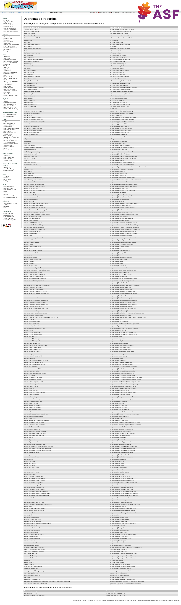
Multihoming (6, 92)
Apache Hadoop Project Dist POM (27, 12)
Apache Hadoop (104, 12)
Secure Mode (7, 43)
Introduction (6, 155)
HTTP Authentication (9, 46)
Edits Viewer (7, 69)
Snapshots (6, 67)
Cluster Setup (7, 23)
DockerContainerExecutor (10, 143)
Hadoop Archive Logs (9, 189)
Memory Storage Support (10, 95)
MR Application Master (9, 114)
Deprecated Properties (9, 219)
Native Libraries (7, 38)
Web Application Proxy (9, 132)
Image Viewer (7, 70)
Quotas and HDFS (8, 73)
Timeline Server (7, 134)
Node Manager (7, 158)
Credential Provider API (10, 47)
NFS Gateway (7, 86)
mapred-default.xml (9, 216)
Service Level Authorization (11, 44)
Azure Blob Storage (9, 169)
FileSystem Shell (8, 26)
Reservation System (9, 150)
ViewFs (5, 66)
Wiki (91, 12)
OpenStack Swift (8, 170)
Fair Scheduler (7, 126)
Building (5, 181)
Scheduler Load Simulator (10, 196)
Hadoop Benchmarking (10, 197)
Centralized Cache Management (8, 83)
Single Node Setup (8, 22)
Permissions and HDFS (10, 72)
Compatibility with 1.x (9, 104)
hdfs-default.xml (8, 215)
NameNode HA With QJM (10, 61)
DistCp (5, 191)
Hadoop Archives (8, 188)
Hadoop (12, 12)
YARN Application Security (11, 137)
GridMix (5, 193)
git (96, 12)
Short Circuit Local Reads (10, 81)
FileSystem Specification (10, 31)
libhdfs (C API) (7, 76)
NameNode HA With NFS (10, 63)
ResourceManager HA (9, 129)
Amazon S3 (6, 167)
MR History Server (8, 116)
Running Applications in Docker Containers (10, 141)
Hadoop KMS (7, 49)
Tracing (5, 51)
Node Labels (7, 131)
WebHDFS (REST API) (10, 78)
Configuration (7, 179)
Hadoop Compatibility (9, 28)
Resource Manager (8, 157)
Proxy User (6, 40)
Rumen (5, 194)
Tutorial (5, 101)
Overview (6, 20)
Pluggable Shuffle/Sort (9, 107)
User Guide (6, 58)
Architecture (6, 56)
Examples (6, 177)
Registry (5, 148)
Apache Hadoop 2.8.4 (42, 12)
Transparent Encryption (10, 90)
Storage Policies (8, 94)
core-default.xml (8, 213)
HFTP (5, 75)
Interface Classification (9, 29)
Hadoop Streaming (8, 186)
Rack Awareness (8, 41)
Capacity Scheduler (9, 125)
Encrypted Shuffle (8, 105)
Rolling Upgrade (8, 87)
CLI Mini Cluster (8, 37)
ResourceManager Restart (11, 128)
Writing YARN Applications (10, 136)
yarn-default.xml (8, 218)
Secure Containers (8, 146)
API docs (6, 206)
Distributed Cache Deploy (10, 109)
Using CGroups (7, 145)
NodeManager (7, 139)
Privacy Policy (97, 600)
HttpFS (5, 80)
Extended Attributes (9, 89)
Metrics (5, 208)
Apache (4, 12)
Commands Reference (9, 25)
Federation (6, 64)
